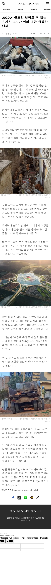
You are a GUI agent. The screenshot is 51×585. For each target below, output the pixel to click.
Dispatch (6, 9)
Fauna (20, 9)
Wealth (34, 9)
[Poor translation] (10, 541)
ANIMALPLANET (26, 3)
